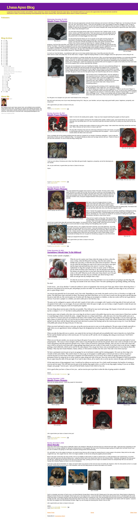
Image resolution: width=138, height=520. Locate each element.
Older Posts (133, 512)
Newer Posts (50, 512)
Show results (57, 508)
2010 (4, 64)
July (5, 81)
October (6, 77)
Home (92, 512)
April (5, 86)
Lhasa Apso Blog (20, 7)
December (6, 66)
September (7, 78)
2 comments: (63, 108)
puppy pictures (54, 182)
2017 (4, 54)
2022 (4, 46)
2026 (4, 40)
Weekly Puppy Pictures (57, 21)
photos (52, 508)
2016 (4, 55)
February (6, 88)
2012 (4, 61)
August (6, 80)
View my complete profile (7, 113)
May (5, 84)
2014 (4, 58)
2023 (4, 45)
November (6, 76)
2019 (4, 51)
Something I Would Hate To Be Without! (64, 252)
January (6, 90)
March (5, 87)
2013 (4, 60)
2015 (4, 57)
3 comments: (63, 181)
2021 (4, 48)
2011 (4, 63)
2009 (4, 91)
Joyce (10, 98)
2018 (4, 52)
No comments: (63, 374)
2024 (4, 43)
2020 (4, 49)
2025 (4, 42)
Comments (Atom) (60, 516)
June (5, 83)
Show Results (53, 445)
